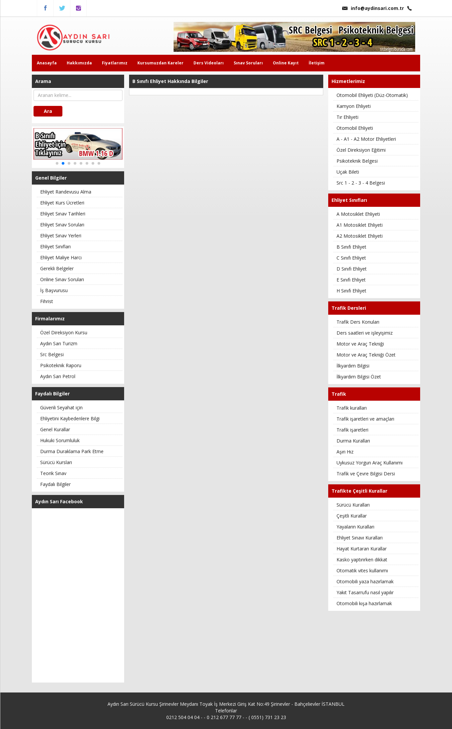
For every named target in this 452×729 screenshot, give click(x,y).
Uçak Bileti (348, 172)
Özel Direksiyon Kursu (63, 332)
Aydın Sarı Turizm (58, 343)
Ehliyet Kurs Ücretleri (62, 203)
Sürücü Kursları (56, 462)
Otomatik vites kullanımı (362, 570)
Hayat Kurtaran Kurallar (362, 548)
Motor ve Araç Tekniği (360, 344)
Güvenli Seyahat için (61, 407)
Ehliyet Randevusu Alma (65, 192)
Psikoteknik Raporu (60, 365)
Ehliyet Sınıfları (55, 246)
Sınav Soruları (248, 63)
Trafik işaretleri (352, 430)
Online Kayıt (286, 63)
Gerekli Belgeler (57, 268)
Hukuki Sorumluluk (60, 440)
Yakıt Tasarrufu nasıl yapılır (365, 592)
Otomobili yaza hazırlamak (365, 581)
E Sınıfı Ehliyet (351, 280)
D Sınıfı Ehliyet (352, 269)
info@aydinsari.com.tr (373, 8)
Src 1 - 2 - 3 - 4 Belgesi (361, 183)
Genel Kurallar (55, 429)
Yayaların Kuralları (355, 527)
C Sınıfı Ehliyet (351, 258)
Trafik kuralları (352, 408)
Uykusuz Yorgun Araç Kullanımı (370, 462)
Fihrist (46, 301)
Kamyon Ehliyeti (354, 106)
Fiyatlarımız (114, 63)
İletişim (317, 63)
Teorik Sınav (53, 473)
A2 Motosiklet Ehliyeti (360, 236)
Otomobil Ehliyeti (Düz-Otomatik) (372, 95)
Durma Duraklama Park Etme (72, 451)
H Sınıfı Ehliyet (351, 290)
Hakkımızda (79, 63)
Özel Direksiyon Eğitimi (361, 150)
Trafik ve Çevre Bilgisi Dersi (366, 473)
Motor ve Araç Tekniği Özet (366, 355)
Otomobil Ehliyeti (355, 128)
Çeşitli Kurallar (352, 516)
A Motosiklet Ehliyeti (358, 214)
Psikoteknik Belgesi (357, 161)
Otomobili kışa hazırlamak (364, 603)
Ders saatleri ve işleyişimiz (365, 333)
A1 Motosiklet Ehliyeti (360, 225)
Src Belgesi (52, 354)
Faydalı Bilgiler (55, 484)
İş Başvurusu (54, 290)
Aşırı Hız (345, 451)
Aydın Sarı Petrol (57, 376)
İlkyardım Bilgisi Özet (359, 376)
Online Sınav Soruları (62, 279)
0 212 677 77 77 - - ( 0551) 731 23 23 (246, 717)
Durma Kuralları (353, 441)
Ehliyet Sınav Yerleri (60, 235)
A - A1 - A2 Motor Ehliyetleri (366, 139)
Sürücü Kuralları (353, 505)
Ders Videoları (208, 63)
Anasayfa (47, 63)
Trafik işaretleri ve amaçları (365, 419)
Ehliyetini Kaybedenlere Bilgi (70, 418)
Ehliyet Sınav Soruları (62, 224)
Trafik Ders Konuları (358, 322)
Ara (48, 111)
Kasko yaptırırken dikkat (362, 559)
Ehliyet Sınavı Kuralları (360, 537)
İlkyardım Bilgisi (353, 366)
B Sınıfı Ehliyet (351, 247)
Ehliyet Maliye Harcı (61, 257)
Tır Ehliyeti (347, 117)
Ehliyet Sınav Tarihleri (62, 213)
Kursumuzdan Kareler (160, 63)
